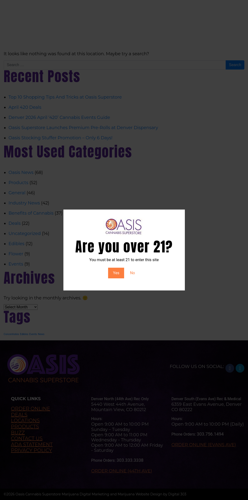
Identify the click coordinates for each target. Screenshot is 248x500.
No (132, 273)
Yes (116, 273)
